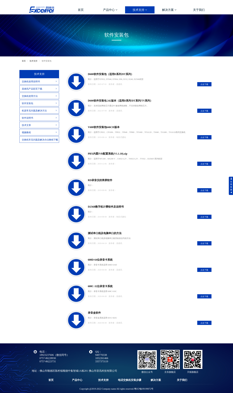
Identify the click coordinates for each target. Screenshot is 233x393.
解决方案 (169, 9)
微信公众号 (147, 372)
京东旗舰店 (170, 372)
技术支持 (140, 9)
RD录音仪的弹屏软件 (100, 180)
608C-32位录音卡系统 (100, 286)
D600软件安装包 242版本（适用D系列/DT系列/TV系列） (120, 100)
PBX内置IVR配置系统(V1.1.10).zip (107, 153)
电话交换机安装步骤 (129, 380)
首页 (81, 9)
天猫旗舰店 (192, 372)
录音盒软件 (94, 312)
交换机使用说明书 (39, 81)
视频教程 (39, 132)
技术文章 (39, 125)
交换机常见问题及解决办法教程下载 (40, 139)
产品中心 (110, 9)
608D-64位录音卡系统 (100, 259)
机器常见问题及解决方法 (39, 110)
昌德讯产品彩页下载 (39, 88)
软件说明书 (39, 118)
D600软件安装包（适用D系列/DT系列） (110, 74)
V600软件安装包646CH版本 (104, 127)
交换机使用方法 (39, 96)
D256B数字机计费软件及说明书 (106, 206)
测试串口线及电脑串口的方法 (105, 233)
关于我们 (199, 9)
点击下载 (204, 84)
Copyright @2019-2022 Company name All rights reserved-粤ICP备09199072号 (117, 389)
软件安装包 (39, 103)
